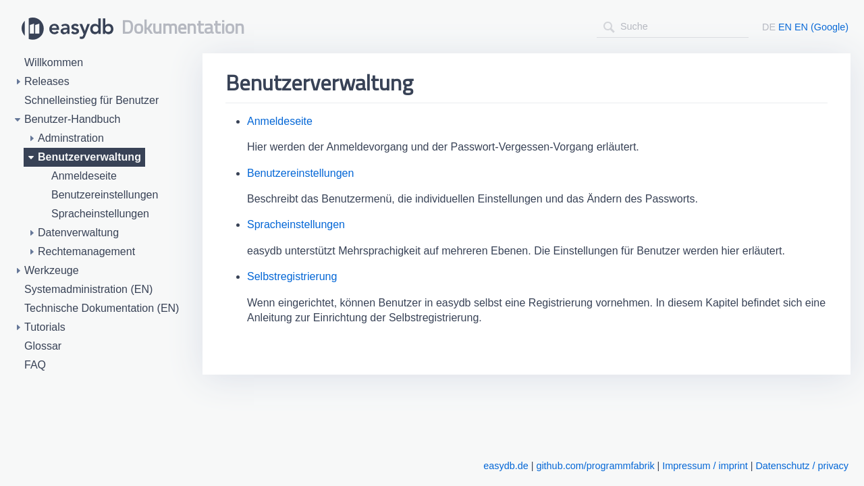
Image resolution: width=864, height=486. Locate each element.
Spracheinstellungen (296, 224)
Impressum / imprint (704, 465)
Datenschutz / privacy (801, 465)
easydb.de (505, 465)
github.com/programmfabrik (595, 465)
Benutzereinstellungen (300, 173)
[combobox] (673, 27)
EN (785, 27)
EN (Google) (821, 27)
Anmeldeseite (280, 121)
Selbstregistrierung (292, 276)
